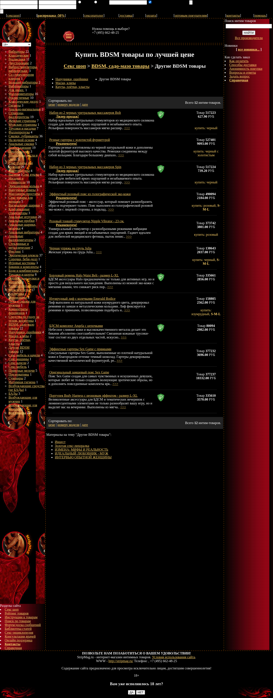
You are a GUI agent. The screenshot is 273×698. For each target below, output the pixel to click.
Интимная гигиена (22, 382)
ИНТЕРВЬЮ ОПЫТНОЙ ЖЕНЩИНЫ (83, 457)
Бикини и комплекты (24, 267)
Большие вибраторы (23, 82)
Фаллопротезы (19, 132)
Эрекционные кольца (24, 186)
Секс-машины (19, 359)
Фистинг (15, 251)
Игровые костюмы (22, 263)
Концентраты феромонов (18, 311)
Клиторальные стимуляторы (19, 211)
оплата (151, 15)
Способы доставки (242, 65)
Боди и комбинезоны (24, 270)
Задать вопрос (239, 76)
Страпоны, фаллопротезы (19, 115)
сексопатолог (93, 15)
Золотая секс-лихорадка (72, 446)
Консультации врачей (20, 636)
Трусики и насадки (22, 128)
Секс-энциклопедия (19, 632)
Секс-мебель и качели (24, 355)
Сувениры (16, 378)
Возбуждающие (20, 147)
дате (85, 104)
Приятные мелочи (22, 370)
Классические (19, 55)
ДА (132, 692)
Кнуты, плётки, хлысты (72, 87)
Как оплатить (238, 61)
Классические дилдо (23, 101)
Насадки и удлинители (17, 180)
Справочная (13, 648)
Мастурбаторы (19, 171)
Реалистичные (19, 98)
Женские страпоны (22, 121)
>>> (127, 128)
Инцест (60, 442)
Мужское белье (19, 290)
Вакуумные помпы (22, 190)
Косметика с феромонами (18, 295)
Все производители (249, 38)
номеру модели (69, 104)
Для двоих (16, 90)
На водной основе (22, 140)
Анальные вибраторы (24, 232)
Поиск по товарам (18, 621)
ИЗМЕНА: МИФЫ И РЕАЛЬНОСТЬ (81, 449)
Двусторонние (19, 63)
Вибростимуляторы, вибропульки (23, 69)
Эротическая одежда (23, 255)
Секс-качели (17, 363)
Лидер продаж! (67, 116)
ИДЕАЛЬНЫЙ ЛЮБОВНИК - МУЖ (81, 453)
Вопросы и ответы (242, 72)
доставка (126, 15)
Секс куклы (30, 174)
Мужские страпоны (23, 124)
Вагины (14, 174)
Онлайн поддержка (18, 640)
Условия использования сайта (173, 657)
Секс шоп (12, 609)
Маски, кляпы (19, 336)
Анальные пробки (22, 220)
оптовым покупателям (191, 15)
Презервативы (19, 374)
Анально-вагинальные (25, 109)
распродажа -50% (51, 15)
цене (51, 104)
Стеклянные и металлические (19, 245)
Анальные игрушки (23, 217)
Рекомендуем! (66, 143)
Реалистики (17, 59)
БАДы (13, 393)
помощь (260, 15)
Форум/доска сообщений (23, 625)
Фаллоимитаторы (21, 94)
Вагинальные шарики (24, 205)
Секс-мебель (18, 367)
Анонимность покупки (245, 68)
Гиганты (15, 105)
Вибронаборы (19, 86)
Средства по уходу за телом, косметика (24, 318)
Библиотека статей (18, 629)
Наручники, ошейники (25, 332)
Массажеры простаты (24, 194)
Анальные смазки (21, 144)
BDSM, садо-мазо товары (120, 66)
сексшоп (13, 15)
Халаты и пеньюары (23, 286)
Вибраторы (17, 51)
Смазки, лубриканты (23, 136)
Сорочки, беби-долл (23, 259)
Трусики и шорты (21, 274)
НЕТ (141, 692)
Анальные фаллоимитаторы (21, 238)
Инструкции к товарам (21, 617)
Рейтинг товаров (17, 613)
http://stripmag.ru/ (121, 661)
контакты (233, 15)
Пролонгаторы (19, 151)
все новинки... (249, 49)
